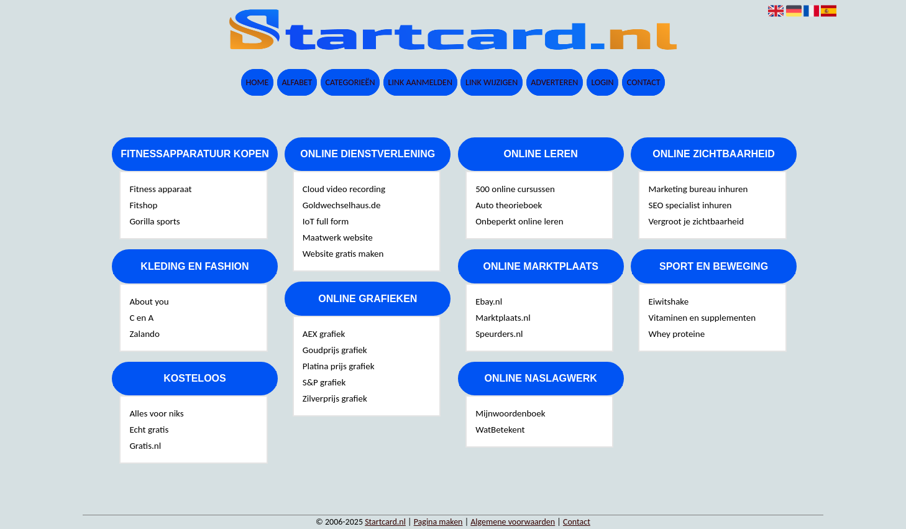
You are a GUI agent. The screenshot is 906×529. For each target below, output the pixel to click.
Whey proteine (676, 333)
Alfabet (296, 82)
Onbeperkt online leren (519, 221)
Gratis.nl (145, 445)
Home (256, 82)
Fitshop (143, 205)
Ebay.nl (488, 301)
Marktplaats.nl (503, 317)
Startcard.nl (385, 522)
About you (148, 301)
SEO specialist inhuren (689, 205)
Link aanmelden (420, 82)
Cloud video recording (344, 189)
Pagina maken (438, 522)
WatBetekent (499, 429)
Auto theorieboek (508, 205)
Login (602, 82)
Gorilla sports (154, 221)
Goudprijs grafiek (335, 350)
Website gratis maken (343, 253)
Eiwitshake (668, 301)
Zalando (144, 333)
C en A (141, 317)
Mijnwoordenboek (510, 413)
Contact (644, 82)
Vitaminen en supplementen (702, 317)
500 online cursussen (515, 189)
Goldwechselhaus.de (342, 205)
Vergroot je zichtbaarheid (696, 221)
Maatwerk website (338, 237)
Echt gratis (148, 429)
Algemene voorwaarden (512, 522)
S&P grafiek (324, 382)
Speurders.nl (499, 333)
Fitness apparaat (160, 189)
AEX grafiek (324, 333)
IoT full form (326, 221)
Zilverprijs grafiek (335, 398)
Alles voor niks (156, 413)
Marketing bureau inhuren (698, 189)
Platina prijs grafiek (339, 366)
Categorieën (350, 82)
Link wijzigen (491, 82)
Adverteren (554, 82)
